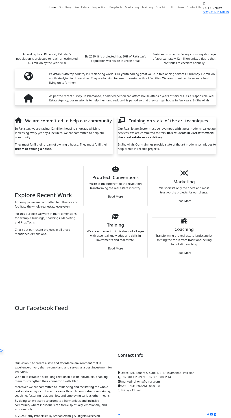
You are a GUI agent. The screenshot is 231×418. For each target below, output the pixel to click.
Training (147, 7)
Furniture (177, 7)
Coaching (162, 7)
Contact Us (194, 7)
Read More (115, 197)
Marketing (132, 7)
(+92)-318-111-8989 (216, 12)
